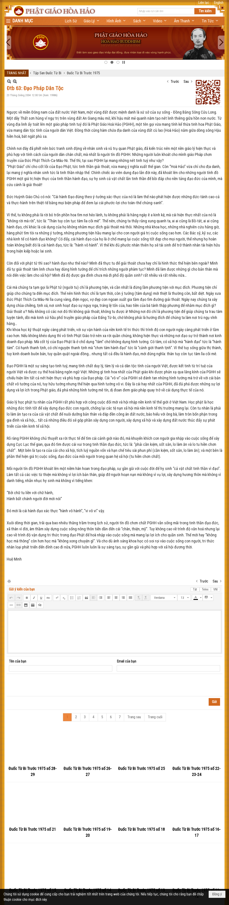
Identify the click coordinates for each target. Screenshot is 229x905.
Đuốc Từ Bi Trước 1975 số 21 (32, 829)
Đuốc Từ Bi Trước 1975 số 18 (141, 829)
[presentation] (43, 685)
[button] (91, 21)
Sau (186, 81)
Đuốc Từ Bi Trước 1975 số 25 (141, 768)
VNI (215, 589)
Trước (175, 81)
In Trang (9, 581)
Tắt (195, 589)
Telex (205, 589)
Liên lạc (203, 2)
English (218, 2)
